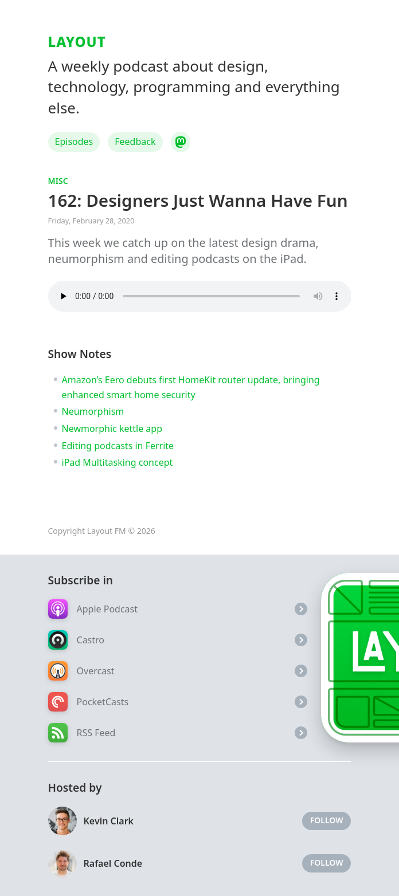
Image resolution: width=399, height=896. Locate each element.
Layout (77, 41)
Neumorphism (93, 411)
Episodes (74, 141)
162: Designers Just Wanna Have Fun (198, 200)
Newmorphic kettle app (112, 428)
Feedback (135, 141)
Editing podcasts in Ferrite (118, 445)
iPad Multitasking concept (117, 462)
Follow (326, 820)
